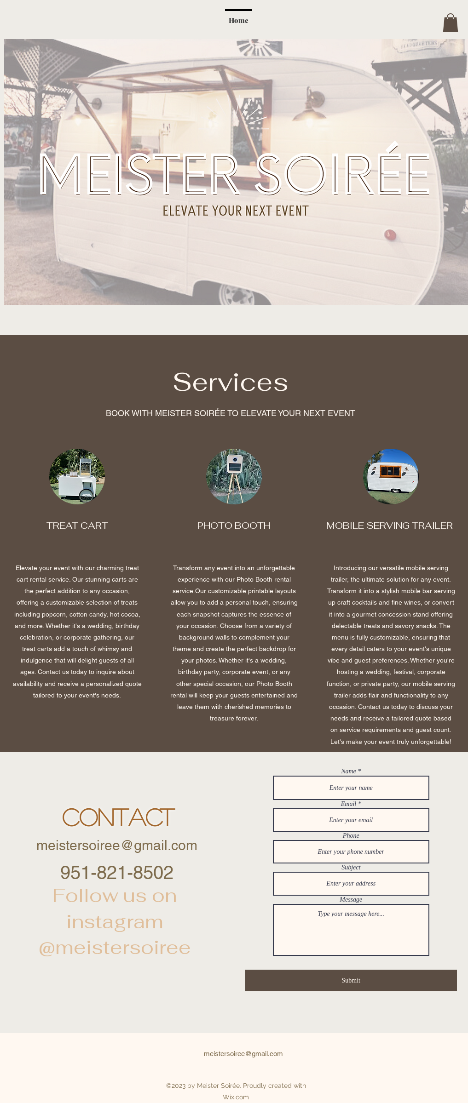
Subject (350, 867)
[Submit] (351, 980)
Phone (351, 836)
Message (351, 900)
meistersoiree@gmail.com (116, 845)
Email (348, 804)
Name (348, 771)
